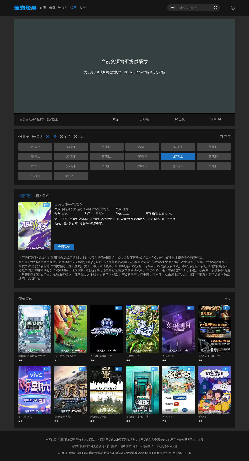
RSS (188, 452)
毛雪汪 (202, 416)
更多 (228, 298)
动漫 (83, 7)
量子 (23, 137)
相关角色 (42, 196)
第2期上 (106, 146)
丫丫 (65, 137)
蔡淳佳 (81, 209)
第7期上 (35, 166)
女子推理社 (169, 356)
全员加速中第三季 (101, 356)
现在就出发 (133, 356)
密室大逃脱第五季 (209, 356)
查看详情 (64, 247)
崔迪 (89, 209)
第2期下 (142, 146)
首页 (43, 7)
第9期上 (178, 166)
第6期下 (213, 156)
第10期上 (35, 175)
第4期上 (35, 156)
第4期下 (71, 156)
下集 (215, 119)
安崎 (74, 209)
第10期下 (71, 175)
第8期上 (106, 166)
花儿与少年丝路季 (65, 356)
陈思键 (105, 209)
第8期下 (142, 166)
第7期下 (71, 166)
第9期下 (213, 166)
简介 (115, 119)
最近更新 (165, 452)
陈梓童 (114, 209)
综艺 (73, 7)
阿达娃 (66, 209)
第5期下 (142, 156)
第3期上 (178, 146)
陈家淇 (96, 209)
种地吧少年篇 (98, 416)
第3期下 (213, 146)
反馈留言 (178, 452)
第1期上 (35, 146)
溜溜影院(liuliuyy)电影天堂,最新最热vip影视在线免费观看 (102, 452)
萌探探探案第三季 (137, 416)
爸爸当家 (167, 416)
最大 (37, 137)
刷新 (144, 119)
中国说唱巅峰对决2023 (32, 356)
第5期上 (106, 156)
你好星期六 (25, 416)
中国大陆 (98, 213)
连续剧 (63, 7)
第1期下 (71, 146)
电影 (52, 7)
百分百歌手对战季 (68, 204)
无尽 (79, 137)
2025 (126, 213)
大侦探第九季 (62, 416)
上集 (180, 119)
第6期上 (178, 156)
